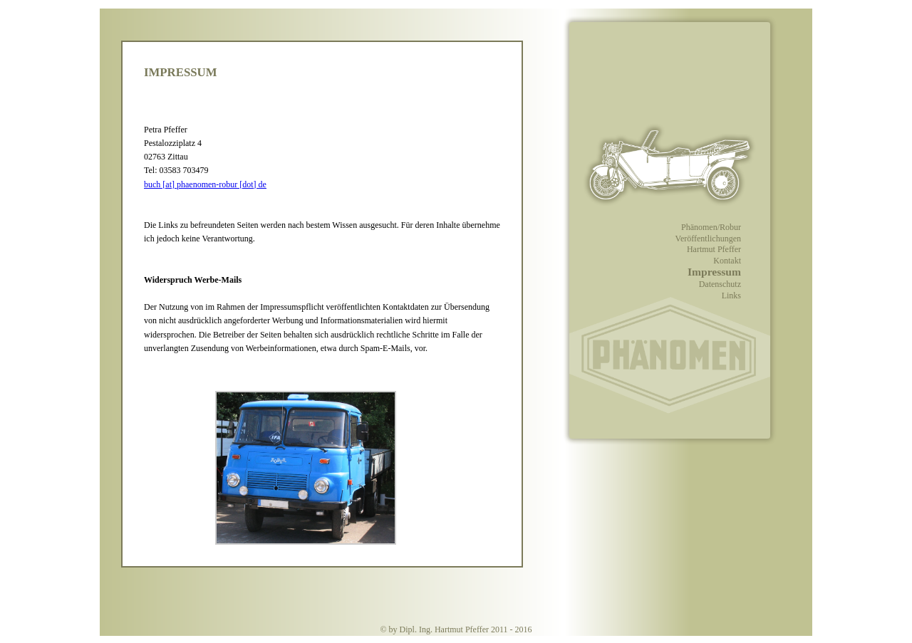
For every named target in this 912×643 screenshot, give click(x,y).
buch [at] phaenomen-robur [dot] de (205, 184)
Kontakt (727, 261)
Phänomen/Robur (711, 227)
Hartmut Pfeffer (714, 249)
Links (731, 295)
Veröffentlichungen (708, 239)
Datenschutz (720, 284)
